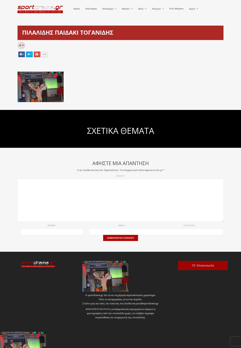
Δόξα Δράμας (91, 9)
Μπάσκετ (126, 9)
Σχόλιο (120, 176)
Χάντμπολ (156, 9)
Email (122, 225)
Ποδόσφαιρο (107, 9)
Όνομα (51, 225)
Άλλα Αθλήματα (176, 9)
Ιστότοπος (189, 225)
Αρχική (76, 9)
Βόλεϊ (140, 9)
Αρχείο (192, 9)
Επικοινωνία (205, 265)
